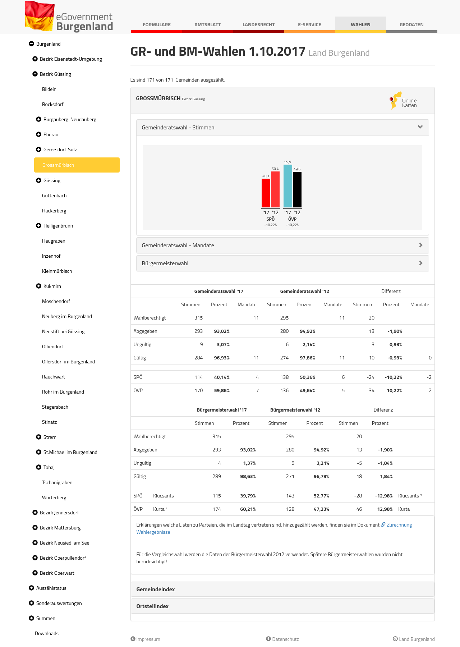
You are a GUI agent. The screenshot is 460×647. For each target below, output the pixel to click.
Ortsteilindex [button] (153, 606)
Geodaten (412, 24)
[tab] (283, 127)
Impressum (145, 639)
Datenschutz (282, 639)
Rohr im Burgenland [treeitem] (63, 391)
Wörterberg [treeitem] (54, 497)
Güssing (51, 180)
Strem (49, 437)
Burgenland (48, 43)
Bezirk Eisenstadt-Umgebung (71, 59)
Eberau (50, 134)
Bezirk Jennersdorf (59, 512)
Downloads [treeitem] (47, 633)
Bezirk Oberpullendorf (63, 557)
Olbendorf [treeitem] (52, 346)
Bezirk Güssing (55, 74)
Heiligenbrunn (58, 225)
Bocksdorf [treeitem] (53, 104)
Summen (45, 618)
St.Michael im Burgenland (70, 452)
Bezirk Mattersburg (60, 527)
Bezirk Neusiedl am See (64, 542)
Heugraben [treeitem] (53, 240)
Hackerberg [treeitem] (54, 210)
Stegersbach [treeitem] (55, 406)
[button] (30, 44)
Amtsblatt (207, 24)
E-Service (309, 24)
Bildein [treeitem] (49, 89)
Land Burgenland (414, 639)
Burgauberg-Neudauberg (69, 119)
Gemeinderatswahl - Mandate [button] (178, 245)
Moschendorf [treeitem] (56, 301)
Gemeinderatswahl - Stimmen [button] (178, 127)
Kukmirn (52, 286)
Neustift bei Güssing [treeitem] (63, 331)
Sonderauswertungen (59, 603)
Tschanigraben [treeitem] (57, 482)
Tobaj (49, 467)
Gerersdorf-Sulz (60, 149)
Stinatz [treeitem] (49, 422)
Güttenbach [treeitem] (54, 195)
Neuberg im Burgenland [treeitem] (67, 316)
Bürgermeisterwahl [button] (165, 263)
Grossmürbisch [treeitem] (58, 165)
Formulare (157, 24)
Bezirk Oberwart (57, 573)
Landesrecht (259, 24)
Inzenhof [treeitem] (51, 256)
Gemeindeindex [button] (156, 589)
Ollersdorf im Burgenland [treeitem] (68, 361)
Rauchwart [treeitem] (53, 376)
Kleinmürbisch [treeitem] (57, 271)
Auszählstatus (51, 588)
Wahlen (361, 24)
